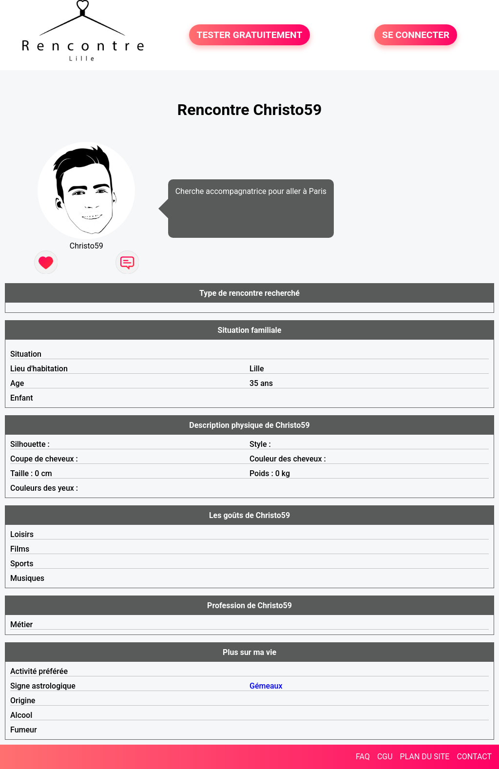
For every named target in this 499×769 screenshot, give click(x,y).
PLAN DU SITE (425, 756)
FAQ (363, 756)
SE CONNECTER (415, 34)
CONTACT (474, 756)
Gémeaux (266, 686)
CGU (385, 756)
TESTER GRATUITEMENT (250, 34)
